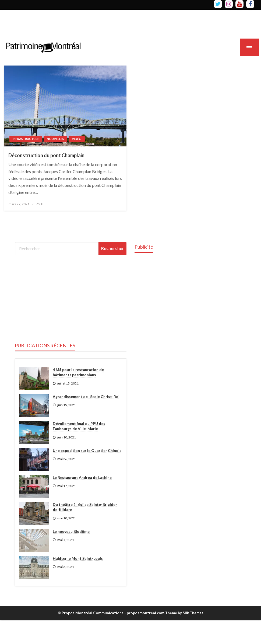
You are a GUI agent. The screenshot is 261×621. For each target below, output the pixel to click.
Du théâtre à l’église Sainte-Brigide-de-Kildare (85, 507)
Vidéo (77, 138)
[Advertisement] (98, 22)
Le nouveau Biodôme (71, 531)
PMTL (40, 204)
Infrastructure (26, 138)
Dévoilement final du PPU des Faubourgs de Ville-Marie (79, 426)
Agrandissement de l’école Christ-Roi (86, 396)
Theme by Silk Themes (184, 613)
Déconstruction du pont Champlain (46, 155)
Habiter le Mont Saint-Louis (78, 558)
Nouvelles (55, 138)
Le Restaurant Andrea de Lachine (82, 477)
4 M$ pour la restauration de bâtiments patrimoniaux (78, 372)
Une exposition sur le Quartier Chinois (87, 450)
